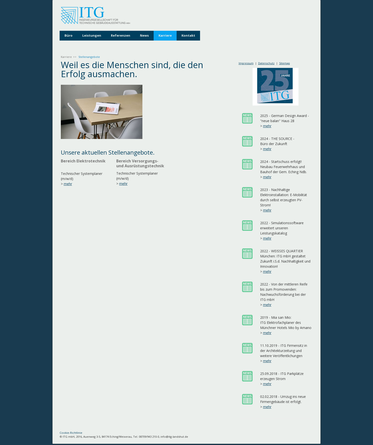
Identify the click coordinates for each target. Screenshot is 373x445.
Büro (68, 35)
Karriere (165, 35)
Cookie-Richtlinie (71, 432)
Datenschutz (266, 63)
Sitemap (284, 63)
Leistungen (91, 35)
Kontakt (188, 35)
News (144, 35)
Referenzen (120, 35)
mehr (68, 183)
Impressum (246, 63)
